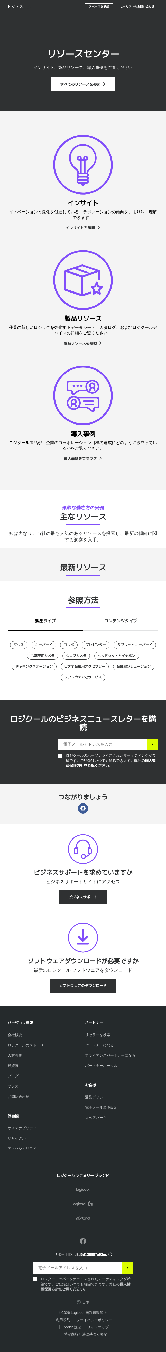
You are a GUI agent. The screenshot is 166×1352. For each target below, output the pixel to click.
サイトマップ (98, 1327)
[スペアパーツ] (96, 1118)
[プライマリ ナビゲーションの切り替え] (160, 6)
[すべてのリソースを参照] (83, 84)
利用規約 (63, 1320)
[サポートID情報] (110, 1254)
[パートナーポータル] (101, 1066)
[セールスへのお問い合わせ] (137, 19)
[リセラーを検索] (97, 1035)
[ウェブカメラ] (76, 656)
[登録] (152, 744)
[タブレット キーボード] (135, 645)
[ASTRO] (83, 1219)
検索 (130, 7)
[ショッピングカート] (146, 6)
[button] (19, 19)
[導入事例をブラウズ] (83, 458)
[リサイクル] (17, 1138)
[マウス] (18, 645)
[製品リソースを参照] (83, 343)
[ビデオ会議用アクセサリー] (85, 666)
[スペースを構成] (99, 19)
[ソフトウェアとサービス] (83, 677)
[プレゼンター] (95, 645)
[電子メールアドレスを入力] (102, 744)
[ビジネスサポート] (83, 897)
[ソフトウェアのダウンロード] (83, 986)
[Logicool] (35, 6)
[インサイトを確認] (83, 228)
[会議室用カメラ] (42, 656)
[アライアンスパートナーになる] (110, 1055)
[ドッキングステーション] (34, 666)
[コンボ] (69, 645)
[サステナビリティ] (22, 1128)
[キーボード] (44, 645)
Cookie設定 (71, 1327)
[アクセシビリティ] (22, 1148)
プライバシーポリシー (94, 1320)
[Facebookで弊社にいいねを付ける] (83, 1241)
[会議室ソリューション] (133, 666)
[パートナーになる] (99, 1045)
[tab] (45, 619)
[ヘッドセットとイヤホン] (116, 656)
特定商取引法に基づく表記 (85, 1334)
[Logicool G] (83, 1204)
